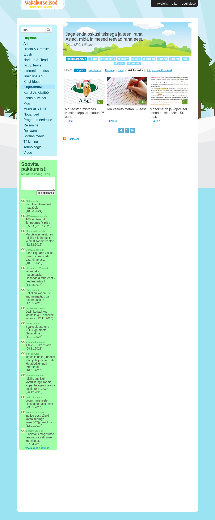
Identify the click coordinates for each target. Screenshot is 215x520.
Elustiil (28, 54)
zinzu (28, 290)
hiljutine (30, 38)
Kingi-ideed (32, 81)
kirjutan (119, 63)
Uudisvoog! (74, 139)
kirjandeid (134, 63)
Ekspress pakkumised (159, 70)
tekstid (136, 58)
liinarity (30, 431)
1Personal (31, 231)
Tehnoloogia (33, 147)
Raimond (30, 375)
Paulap (156, 120)
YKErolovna (32, 216)
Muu (27, 103)
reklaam (123, 58)
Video (28, 152)
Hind (121, 70)
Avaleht (162, 3)
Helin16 (30, 397)
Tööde (93, 58)
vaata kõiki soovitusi (37, 448)
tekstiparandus (76, 58)
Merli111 (30, 249)
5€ (99, 102)
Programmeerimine (38, 120)
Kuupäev (80, 70)
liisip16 (113, 120)
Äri (26, 43)
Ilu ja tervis (32, 65)
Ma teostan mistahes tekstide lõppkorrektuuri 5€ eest (84, 112)
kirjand (162, 58)
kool (185, 58)
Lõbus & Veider (35, 98)
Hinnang (110, 70)
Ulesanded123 (33, 268)
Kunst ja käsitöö (36, 92)
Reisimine (31, 125)
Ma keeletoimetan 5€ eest (126, 109)
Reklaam (30, 131)
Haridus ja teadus (37, 60)
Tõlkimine (31, 141)
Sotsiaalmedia (34, 136)
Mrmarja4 (31, 342)
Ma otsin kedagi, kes (35, 174)
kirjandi (174, 58)
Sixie (70, 120)
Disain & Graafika (37, 49)
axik (28, 353)
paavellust (31, 308)
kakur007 (31, 412)
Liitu (175, 3)
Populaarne (95, 70)
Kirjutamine (33, 87)
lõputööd (149, 58)
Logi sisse (189, 3)
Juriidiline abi (33, 76)
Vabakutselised (42, 9)
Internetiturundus (36, 71)
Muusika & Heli (35, 109)
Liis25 (29, 323)
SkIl (28, 201)
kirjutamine (108, 58)
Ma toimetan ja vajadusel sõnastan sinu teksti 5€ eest (168, 112)
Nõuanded (31, 114)
